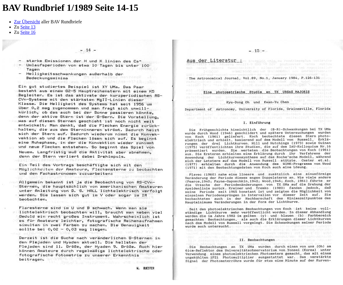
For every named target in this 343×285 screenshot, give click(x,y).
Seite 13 (28, 26)
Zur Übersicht (27, 21)
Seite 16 (28, 32)
